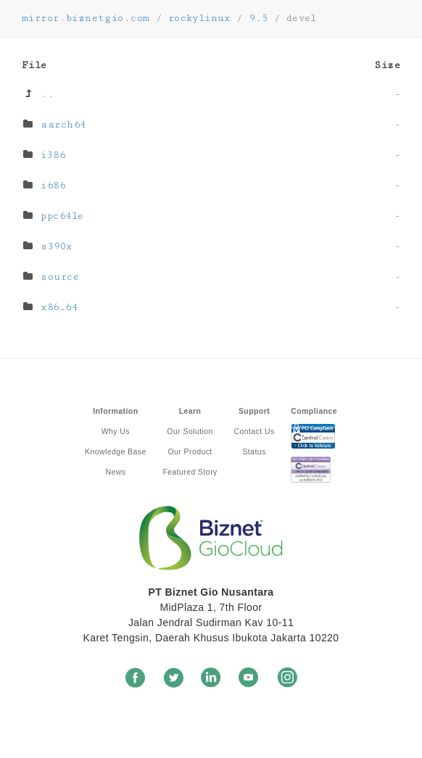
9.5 (258, 18)
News (115, 471)
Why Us (116, 431)
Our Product (189, 451)
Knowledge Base (115, 451)
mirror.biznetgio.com (85, 18)
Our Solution (189, 431)
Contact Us (253, 431)
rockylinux (199, 18)
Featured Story (189, 471)
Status (253, 451)
